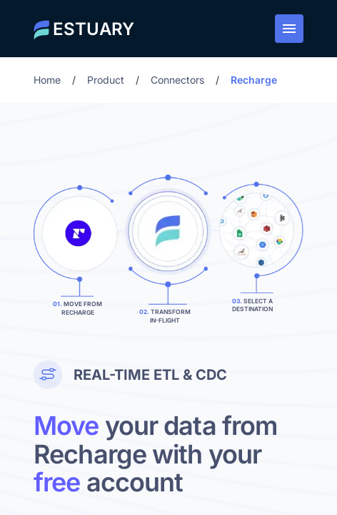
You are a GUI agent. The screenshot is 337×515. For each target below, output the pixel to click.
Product (105, 80)
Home (47, 80)
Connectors (177, 80)
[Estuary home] (84, 28)
